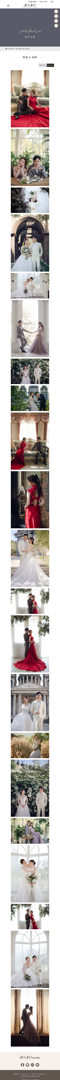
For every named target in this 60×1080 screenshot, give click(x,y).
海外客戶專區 (43, 1)
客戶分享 (11, 48)
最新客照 (50, 65)
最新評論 (42, 65)
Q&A (52, 1)
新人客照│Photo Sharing (23, 48)
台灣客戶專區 (32, 1)
